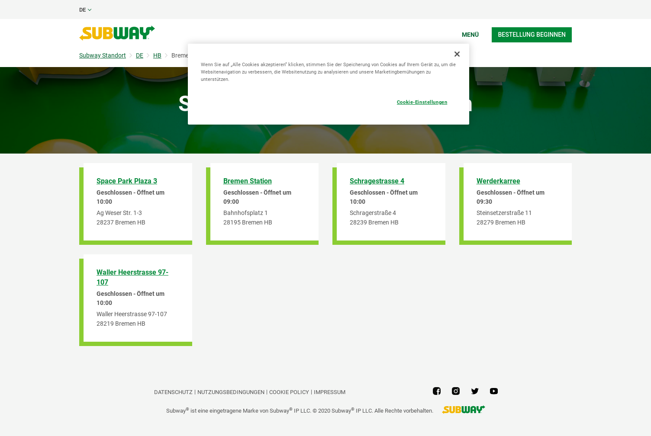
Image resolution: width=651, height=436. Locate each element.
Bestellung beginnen (532, 34)
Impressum (329, 392)
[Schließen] (457, 54)
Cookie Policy (289, 392)
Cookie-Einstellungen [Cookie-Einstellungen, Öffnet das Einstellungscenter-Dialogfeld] (422, 102)
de (82, 10)
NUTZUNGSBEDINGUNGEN (230, 392)
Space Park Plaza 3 (127, 181)
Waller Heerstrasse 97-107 (132, 277)
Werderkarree (498, 181)
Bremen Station (247, 181)
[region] (328, 84)
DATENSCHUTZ (173, 392)
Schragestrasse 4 (377, 181)
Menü (470, 34)
